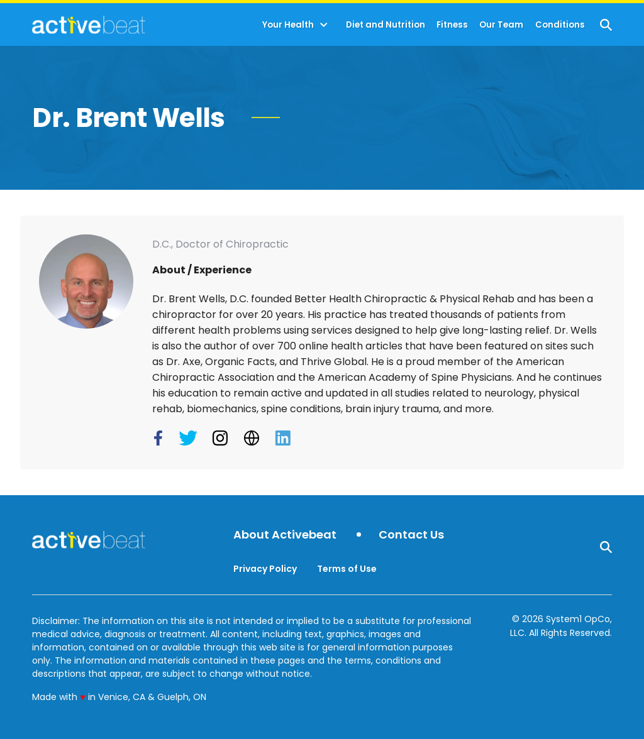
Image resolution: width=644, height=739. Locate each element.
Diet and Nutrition (385, 25)
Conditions (560, 25)
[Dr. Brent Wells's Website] (252, 438)
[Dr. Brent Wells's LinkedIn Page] (284, 438)
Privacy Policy (265, 568)
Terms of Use (347, 568)
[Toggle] (324, 25)
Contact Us (411, 535)
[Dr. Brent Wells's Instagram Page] (221, 438)
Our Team (501, 25)
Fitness (452, 25)
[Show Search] (606, 25)
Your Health (288, 25)
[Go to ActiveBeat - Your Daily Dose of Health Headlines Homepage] (88, 24)
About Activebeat (284, 535)
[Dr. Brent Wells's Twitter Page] (189, 438)
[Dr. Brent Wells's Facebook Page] (161, 438)
